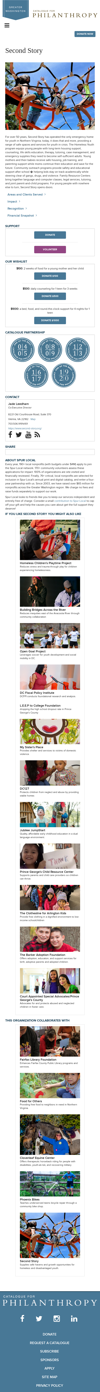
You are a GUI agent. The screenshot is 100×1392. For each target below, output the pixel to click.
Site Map (49, 1377)
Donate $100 (50, 276)
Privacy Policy (49, 1386)
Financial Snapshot (21, 215)
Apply (50, 1368)
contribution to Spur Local (70, 501)
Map (33, 419)
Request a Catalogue (49, 1343)
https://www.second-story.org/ (28, 428)
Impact (12, 201)
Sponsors (49, 1360)
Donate (50, 234)
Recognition (16, 208)
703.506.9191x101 (18, 423)
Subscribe (49, 1351)
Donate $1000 (50, 320)
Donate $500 (50, 296)
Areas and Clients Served (25, 194)
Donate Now (85, 33)
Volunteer (50, 249)
